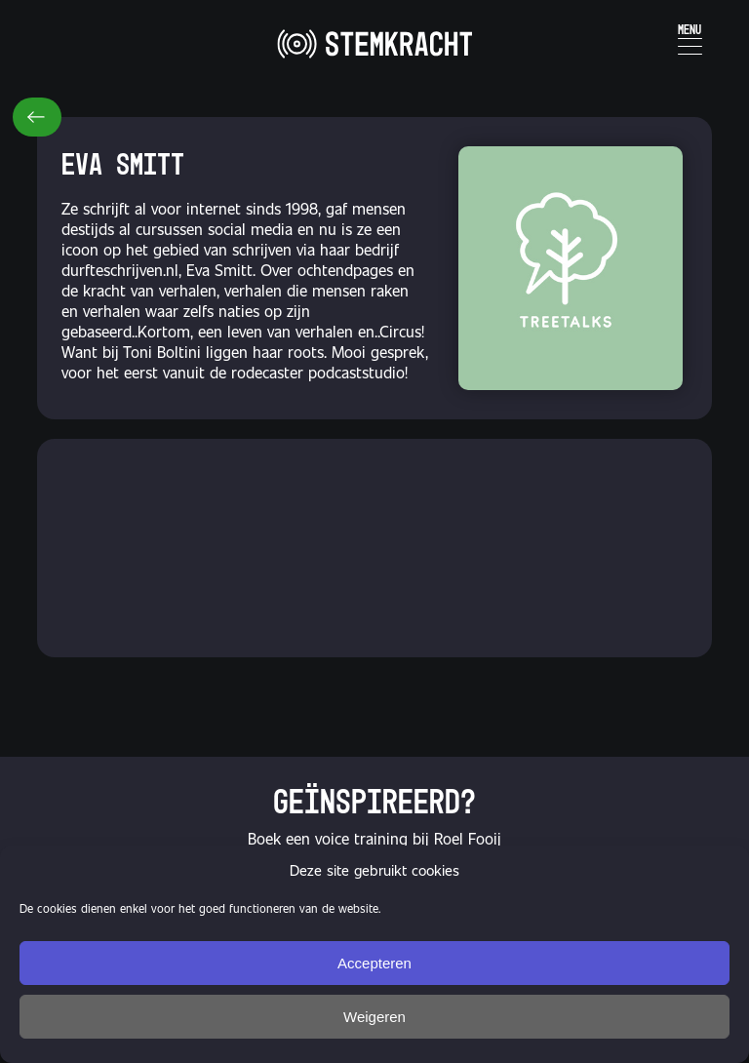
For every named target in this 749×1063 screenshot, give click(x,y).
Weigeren (374, 1016)
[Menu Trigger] (690, 37)
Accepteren (374, 963)
